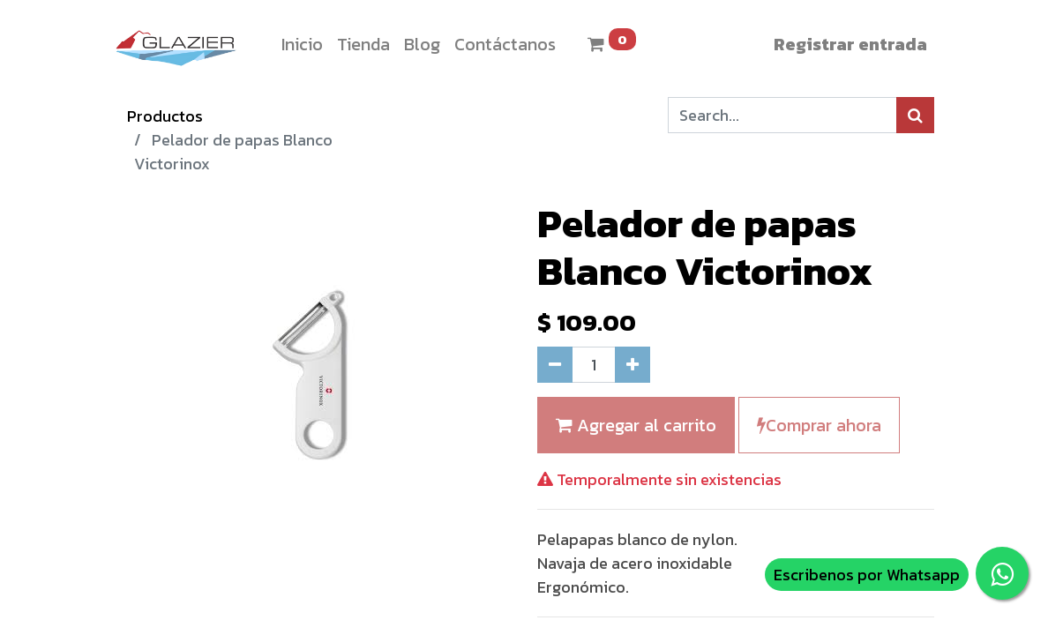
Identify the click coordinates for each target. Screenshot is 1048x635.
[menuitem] (302, 44)
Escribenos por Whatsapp (867, 574)
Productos (165, 116)
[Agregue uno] (632, 365)
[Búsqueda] (915, 115)
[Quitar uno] (555, 365)
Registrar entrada (850, 44)
